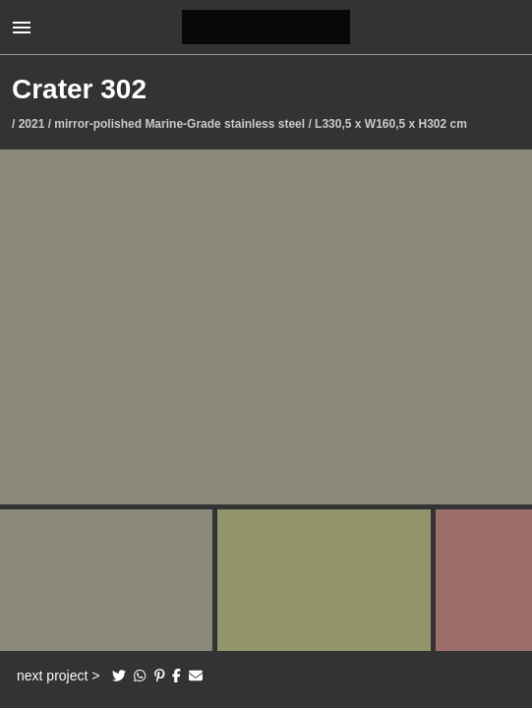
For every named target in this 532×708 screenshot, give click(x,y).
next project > (58, 675)
